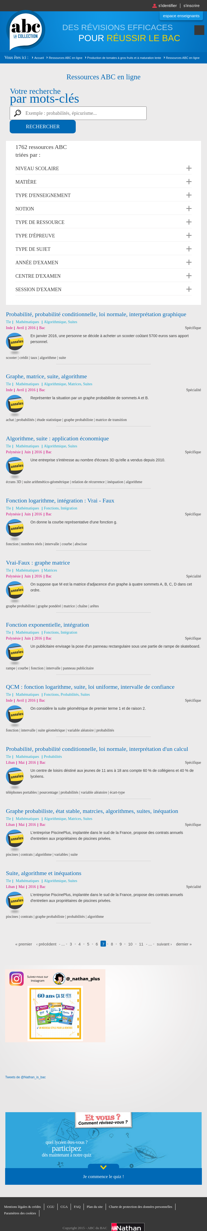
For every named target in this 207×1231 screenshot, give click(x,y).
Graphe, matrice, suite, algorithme (46, 362)
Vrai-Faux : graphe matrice (38, 549)
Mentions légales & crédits (23, 1193)
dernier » (185, 930)
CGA (65, 1193)
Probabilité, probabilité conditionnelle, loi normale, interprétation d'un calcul (97, 735)
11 (141, 930)
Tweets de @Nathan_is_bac (25, 1064)
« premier (22, 930)
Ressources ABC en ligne (65, 57)
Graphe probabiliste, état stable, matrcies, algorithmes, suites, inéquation (92, 797)
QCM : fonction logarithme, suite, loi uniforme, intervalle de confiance (90, 673)
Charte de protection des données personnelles (143, 1193)
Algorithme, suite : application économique (57, 425)
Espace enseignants (180, 15)
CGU (51, 1193)
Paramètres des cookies (20, 1200)
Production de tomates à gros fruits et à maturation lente (124, 57)
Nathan (127, 1214)
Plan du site (96, 1193)
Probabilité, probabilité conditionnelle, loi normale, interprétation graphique (96, 300)
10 (130, 930)
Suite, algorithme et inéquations (43, 859)
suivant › (164, 930)
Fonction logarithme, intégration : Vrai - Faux (60, 487)
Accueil (39, 57)
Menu (199, 31)
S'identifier (165, 5)
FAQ (78, 1193)
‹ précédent (46, 930)
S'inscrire (190, 5)
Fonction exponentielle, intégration (47, 611)
